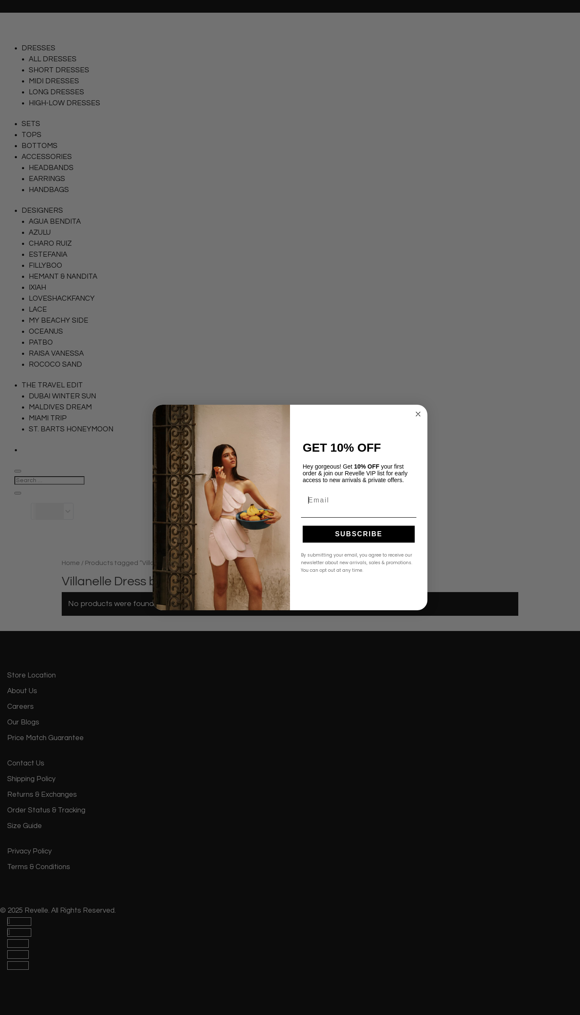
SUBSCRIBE (358, 534)
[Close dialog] (418, 414)
